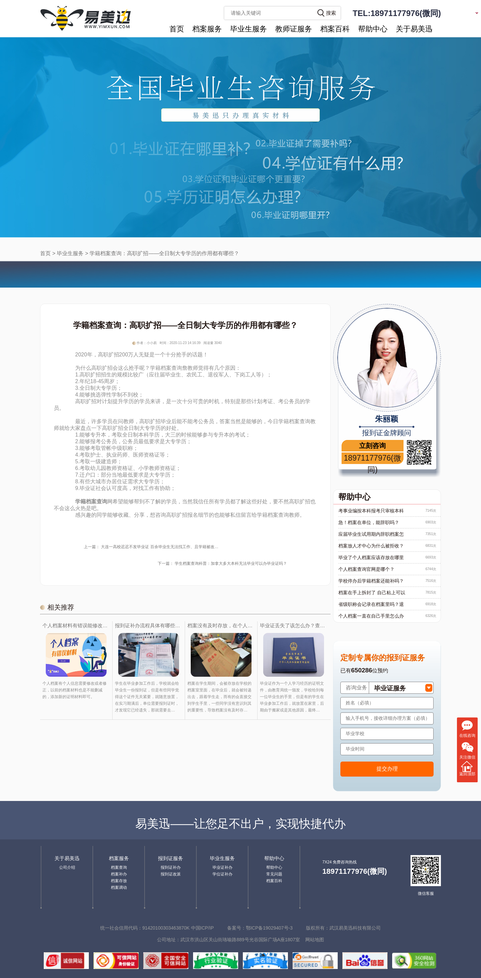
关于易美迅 (414, 29)
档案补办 (119, 874)
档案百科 (335, 29)
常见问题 (274, 874)
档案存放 (119, 880)
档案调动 (119, 887)
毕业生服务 (248, 29)
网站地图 (314, 939)
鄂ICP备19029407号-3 (269, 928)
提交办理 (387, 769)
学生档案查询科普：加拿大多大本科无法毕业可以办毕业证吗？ (231, 563)
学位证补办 (222, 874)
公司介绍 (67, 867)
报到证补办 (171, 867)
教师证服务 (293, 29)
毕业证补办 (222, 867)
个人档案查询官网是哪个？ (366, 569)
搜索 (331, 13)
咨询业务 (356, 687)
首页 (176, 29)
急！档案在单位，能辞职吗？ (368, 522)
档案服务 (207, 29)
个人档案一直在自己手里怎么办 (371, 616)
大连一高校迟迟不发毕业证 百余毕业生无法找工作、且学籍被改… (159, 546)
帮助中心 (372, 29)
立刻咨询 (372, 445)
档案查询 (119, 867)
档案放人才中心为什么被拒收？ (371, 545)
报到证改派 (171, 874)
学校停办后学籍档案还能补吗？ (371, 581)
